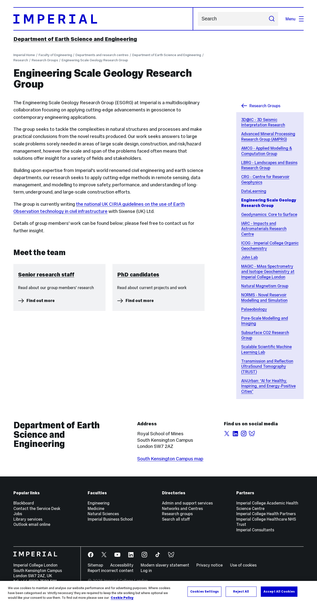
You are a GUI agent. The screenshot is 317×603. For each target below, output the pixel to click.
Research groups (177, 513)
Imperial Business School (110, 519)
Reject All (241, 591)
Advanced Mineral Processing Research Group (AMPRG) (268, 136)
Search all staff (176, 519)
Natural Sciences (103, 513)
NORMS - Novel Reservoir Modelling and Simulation (264, 297)
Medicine (96, 508)
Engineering (98, 503)
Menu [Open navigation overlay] (295, 18)
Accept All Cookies (279, 591)
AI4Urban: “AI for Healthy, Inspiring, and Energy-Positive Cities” (268, 386)
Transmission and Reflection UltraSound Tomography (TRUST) (267, 366)
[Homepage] (103, 19)
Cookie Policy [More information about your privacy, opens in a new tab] (122, 598)
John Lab (249, 257)
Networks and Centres (182, 508)
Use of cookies (243, 565)
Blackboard (23, 503)
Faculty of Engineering (55, 55)
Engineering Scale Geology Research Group (95, 60)
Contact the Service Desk (36, 508)
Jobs (17, 513)
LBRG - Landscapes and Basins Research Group (269, 165)
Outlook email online (31, 524)
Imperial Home (24, 55)
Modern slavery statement (165, 565)
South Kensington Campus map (170, 459)
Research (20, 60)
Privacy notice (209, 565)
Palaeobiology (254, 309)
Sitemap (95, 565)
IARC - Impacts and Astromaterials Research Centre (264, 228)
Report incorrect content (110, 570)
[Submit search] (271, 19)
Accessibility (121, 565)
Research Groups (45, 60)
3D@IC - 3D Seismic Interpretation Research (263, 122)
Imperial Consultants (255, 529)
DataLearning (253, 191)
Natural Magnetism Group (264, 285)
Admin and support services (187, 503)
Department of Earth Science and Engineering (75, 38)
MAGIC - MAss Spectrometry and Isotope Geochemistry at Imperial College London (267, 271)
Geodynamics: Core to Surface (269, 214)
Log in (146, 570)
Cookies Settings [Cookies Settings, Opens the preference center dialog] (204, 591)
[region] (158, 592)
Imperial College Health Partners (266, 513)
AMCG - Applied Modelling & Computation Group (266, 151)
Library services (27, 519)
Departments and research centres (102, 55)
